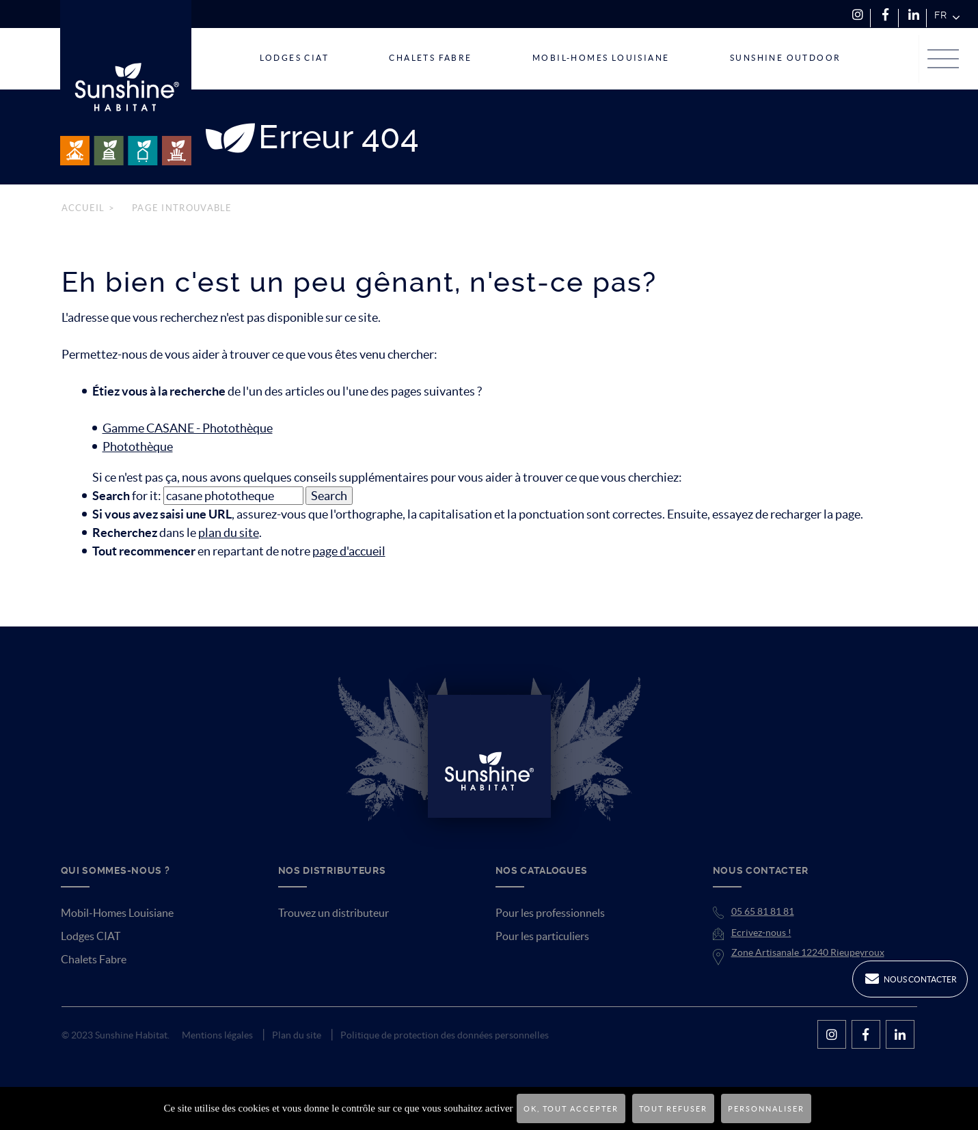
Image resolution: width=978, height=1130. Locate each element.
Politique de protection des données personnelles (444, 1035)
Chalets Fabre (93, 959)
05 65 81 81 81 (762, 911)
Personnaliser (766, 1109)
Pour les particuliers (542, 936)
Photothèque (138, 446)
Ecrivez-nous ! (761, 932)
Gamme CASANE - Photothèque (188, 428)
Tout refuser (673, 1109)
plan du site (228, 532)
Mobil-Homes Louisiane (117, 913)
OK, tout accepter (571, 1109)
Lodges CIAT (90, 936)
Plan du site (296, 1035)
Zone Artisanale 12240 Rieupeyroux (807, 952)
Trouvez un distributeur (333, 913)
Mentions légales (217, 1035)
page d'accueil (348, 551)
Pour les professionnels (550, 913)
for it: (126, 495)
